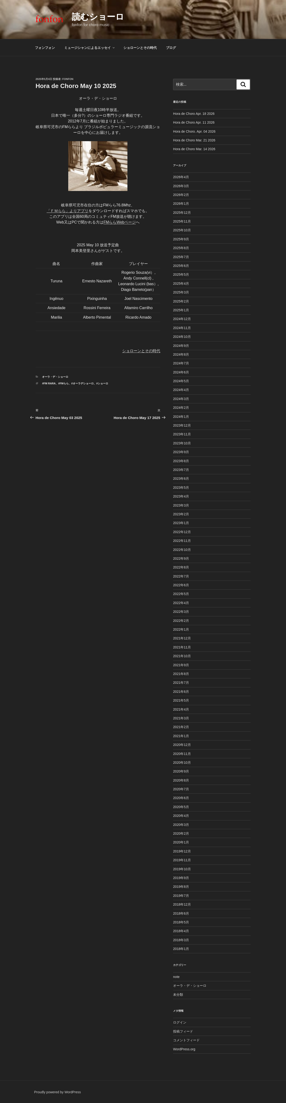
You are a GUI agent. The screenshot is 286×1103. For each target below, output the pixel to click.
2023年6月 (181, 478)
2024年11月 (182, 328)
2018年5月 (181, 922)
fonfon (67, 79)
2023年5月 (181, 487)
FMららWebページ (119, 222)
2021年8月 (181, 674)
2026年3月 (181, 186)
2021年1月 (181, 736)
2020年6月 (181, 798)
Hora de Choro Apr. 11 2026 (193, 122)
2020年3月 (181, 825)
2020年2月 (181, 833)
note (176, 977)
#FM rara (49, 383)
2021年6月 (181, 691)
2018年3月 (181, 940)
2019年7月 (181, 896)
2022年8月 (181, 567)
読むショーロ (98, 17)
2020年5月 (181, 807)
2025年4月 (181, 283)
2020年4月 (181, 816)
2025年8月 (181, 248)
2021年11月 (182, 647)
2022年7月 (181, 576)
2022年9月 (181, 558)
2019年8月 (181, 887)
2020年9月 (181, 771)
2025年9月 (181, 239)
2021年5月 (181, 700)
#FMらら (63, 383)
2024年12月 (182, 319)
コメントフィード (186, 1040)
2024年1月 (181, 417)
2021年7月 (181, 682)
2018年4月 (181, 931)
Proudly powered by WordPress (57, 1092)
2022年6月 (181, 585)
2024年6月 (181, 372)
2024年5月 (181, 381)
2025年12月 (182, 212)
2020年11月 (182, 754)
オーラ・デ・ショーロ (55, 376)
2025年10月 (182, 230)
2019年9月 (181, 878)
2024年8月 (181, 354)
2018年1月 (181, 949)
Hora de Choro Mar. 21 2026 (194, 140)
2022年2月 (181, 621)
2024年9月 (181, 346)
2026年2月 (181, 195)
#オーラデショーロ (82, 383)
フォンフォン (45, 48)
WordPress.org (184, 1049)
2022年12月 (182, 532)
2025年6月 (181, 266)
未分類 (178, 994)
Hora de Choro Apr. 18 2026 (193, 114)
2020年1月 (181, 842)
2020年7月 (181, 789)
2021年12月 (182, 638)
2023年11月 (182, 434)
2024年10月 (182, 337)
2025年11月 (182, 221)
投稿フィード (183, 1031)
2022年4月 (181, 603)
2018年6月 (181, 913)
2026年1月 (181, 203)
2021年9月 (181, 665)
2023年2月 (181, 514)
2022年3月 (181, 612)
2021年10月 (182, 656)
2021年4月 (181, 709)
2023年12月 (182, 425)
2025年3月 (181, 292)
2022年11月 (182, 541)
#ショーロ (102, 383)
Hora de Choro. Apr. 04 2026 (194, 131)
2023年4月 (181, 496)
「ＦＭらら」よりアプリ (67, 211)
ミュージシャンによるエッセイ (89, 48)
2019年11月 (182, 860)
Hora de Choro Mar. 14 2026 (194, 149)
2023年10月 (182, 443)
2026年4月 (181, 177)
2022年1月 (181, 629)
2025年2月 (181, 301)
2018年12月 (182, 904)
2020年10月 (182, 762)
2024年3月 (181, 399)
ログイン (179, 1022)
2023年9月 (181, 452)
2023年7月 (181, 470)
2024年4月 (181, 390)
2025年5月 (181, 274)
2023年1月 (181, 523)
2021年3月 (181, 718)
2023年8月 (181, 461)
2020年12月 (182, 745)
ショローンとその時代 (140, 48)
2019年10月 (182, 869)
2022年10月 (182, 550)
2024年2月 (181, 408)
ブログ (171, 48)
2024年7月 (181, 363)
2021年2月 (181, 727)
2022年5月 (181, 594)
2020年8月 (181, 780)
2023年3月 (181, 505)
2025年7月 (181, 257)
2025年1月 (181, 310)
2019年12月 (182, 851)
